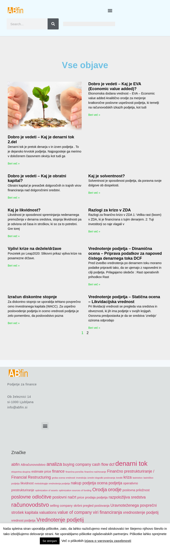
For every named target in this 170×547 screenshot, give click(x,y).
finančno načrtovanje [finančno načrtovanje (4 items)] (95, 471)
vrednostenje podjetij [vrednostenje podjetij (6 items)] (140, 512)
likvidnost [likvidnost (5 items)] (27, 483)
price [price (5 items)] (80, 497)
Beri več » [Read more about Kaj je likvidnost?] (13, 236)
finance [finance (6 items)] (58, 471)
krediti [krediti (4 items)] (119, 477)
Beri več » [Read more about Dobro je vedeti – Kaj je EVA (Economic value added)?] (94, 114)
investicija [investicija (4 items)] (81, 477)
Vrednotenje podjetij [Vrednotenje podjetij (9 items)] (60, 520)
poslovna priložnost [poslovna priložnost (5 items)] (135, 490)
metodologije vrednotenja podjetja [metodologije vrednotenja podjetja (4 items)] (52, 483)
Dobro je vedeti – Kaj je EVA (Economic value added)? (114, 86)
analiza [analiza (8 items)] (54, 464)
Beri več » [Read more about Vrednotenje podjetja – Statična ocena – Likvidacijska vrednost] (94, 327)
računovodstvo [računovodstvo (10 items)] (30, 504)
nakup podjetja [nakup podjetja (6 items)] (83, 483)
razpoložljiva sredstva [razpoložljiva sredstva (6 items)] (127, 497)
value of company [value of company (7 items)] (75, 512)
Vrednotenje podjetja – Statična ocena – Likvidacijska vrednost (124, 299)
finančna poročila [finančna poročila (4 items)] (74, 471)
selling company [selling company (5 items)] (61, 505)
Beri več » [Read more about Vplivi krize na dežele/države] (13, 265)
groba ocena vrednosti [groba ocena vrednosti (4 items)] (63, 477)
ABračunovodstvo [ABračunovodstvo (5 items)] (33, 464)
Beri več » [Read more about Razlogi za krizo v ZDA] (94, 231)
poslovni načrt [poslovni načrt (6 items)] (64, 497)
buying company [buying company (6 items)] (77, 464)
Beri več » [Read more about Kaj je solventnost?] (94, 192)
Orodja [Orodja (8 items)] (99, 489)
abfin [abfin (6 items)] (15, 464)
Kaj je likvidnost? (24, 210)
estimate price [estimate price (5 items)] (41, 471)
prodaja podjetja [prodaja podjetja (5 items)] (96, 497)
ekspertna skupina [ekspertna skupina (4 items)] (21, 471)
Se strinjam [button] (49, 541)
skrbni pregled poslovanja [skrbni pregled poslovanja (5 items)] (91, 505)
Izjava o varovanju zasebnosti (108, 541)
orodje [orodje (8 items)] (115, 489)
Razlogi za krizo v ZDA (109, 210)
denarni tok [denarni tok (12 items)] (131, 463)
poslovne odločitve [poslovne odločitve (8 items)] (31, 497)
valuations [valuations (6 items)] (48, 512)
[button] (110, 10)
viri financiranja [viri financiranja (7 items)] (107, 512)
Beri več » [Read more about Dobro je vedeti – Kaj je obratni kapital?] (13, 197)
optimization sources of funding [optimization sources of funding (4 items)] (75, 490)
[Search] (53, 23)
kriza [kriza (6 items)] (128, 477)
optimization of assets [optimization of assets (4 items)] (46, 490)
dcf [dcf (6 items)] (111, 464)
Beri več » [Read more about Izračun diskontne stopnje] (13, 323)
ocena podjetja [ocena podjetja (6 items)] (109, 483)
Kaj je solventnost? (106, 176)
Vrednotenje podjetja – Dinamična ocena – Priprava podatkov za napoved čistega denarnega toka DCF (125, 253)
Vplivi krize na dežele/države (34, 248)
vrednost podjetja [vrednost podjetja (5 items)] (23, 520)
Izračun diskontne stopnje (32, 297)
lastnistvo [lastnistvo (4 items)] (137, 477)
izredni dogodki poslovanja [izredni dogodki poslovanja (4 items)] (101, 477)
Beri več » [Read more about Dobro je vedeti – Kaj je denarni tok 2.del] (13, 163)
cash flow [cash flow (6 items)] (100, 464)
